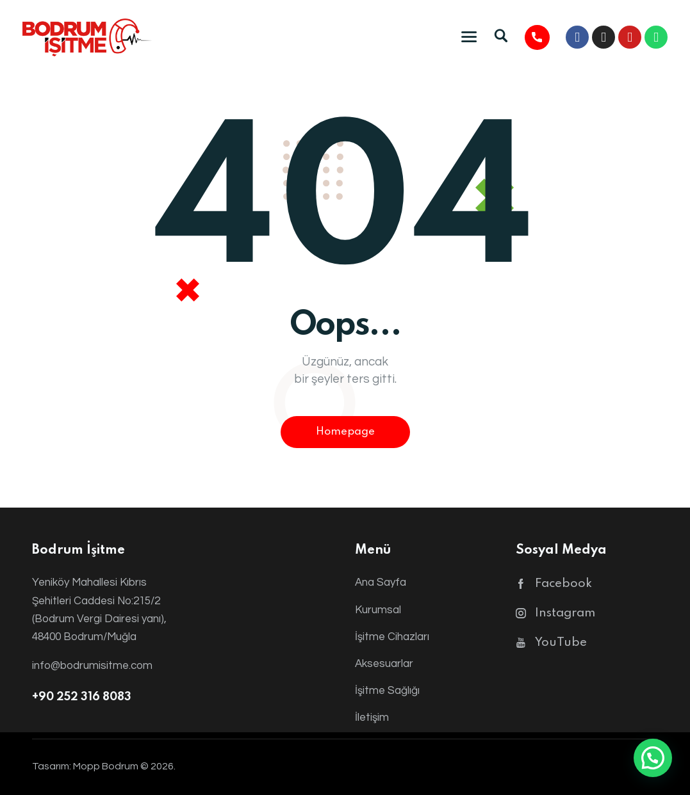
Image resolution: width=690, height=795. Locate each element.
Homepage (345, 431)
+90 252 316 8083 (81, 697)
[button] (653, 758)
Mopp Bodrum (105, 766)
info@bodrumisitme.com (92, 665)
